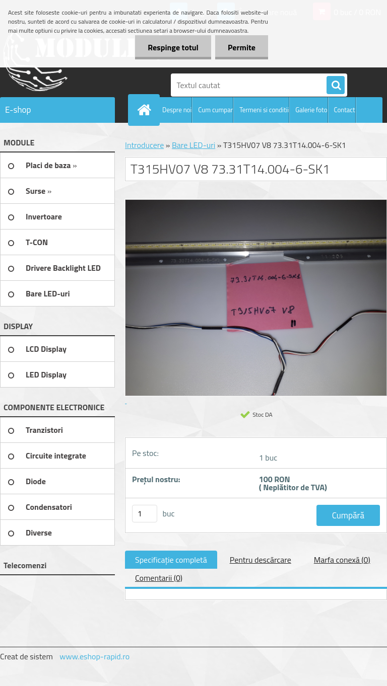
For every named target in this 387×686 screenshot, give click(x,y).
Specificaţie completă (171, 560)
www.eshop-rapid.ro (94, 656)
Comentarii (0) (158, 578)
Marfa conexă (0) (342, 560)
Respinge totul (173, 47)
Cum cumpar (215, 110)
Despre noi (176, 110)
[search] (336, 85)
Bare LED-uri (193, 145)
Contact (344, 110)
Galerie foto (311, 110)
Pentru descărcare (260, 560)
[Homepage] (146, 109)
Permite (241, 47)
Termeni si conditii (264, 110)
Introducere (144, 145)
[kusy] (144, 513)
